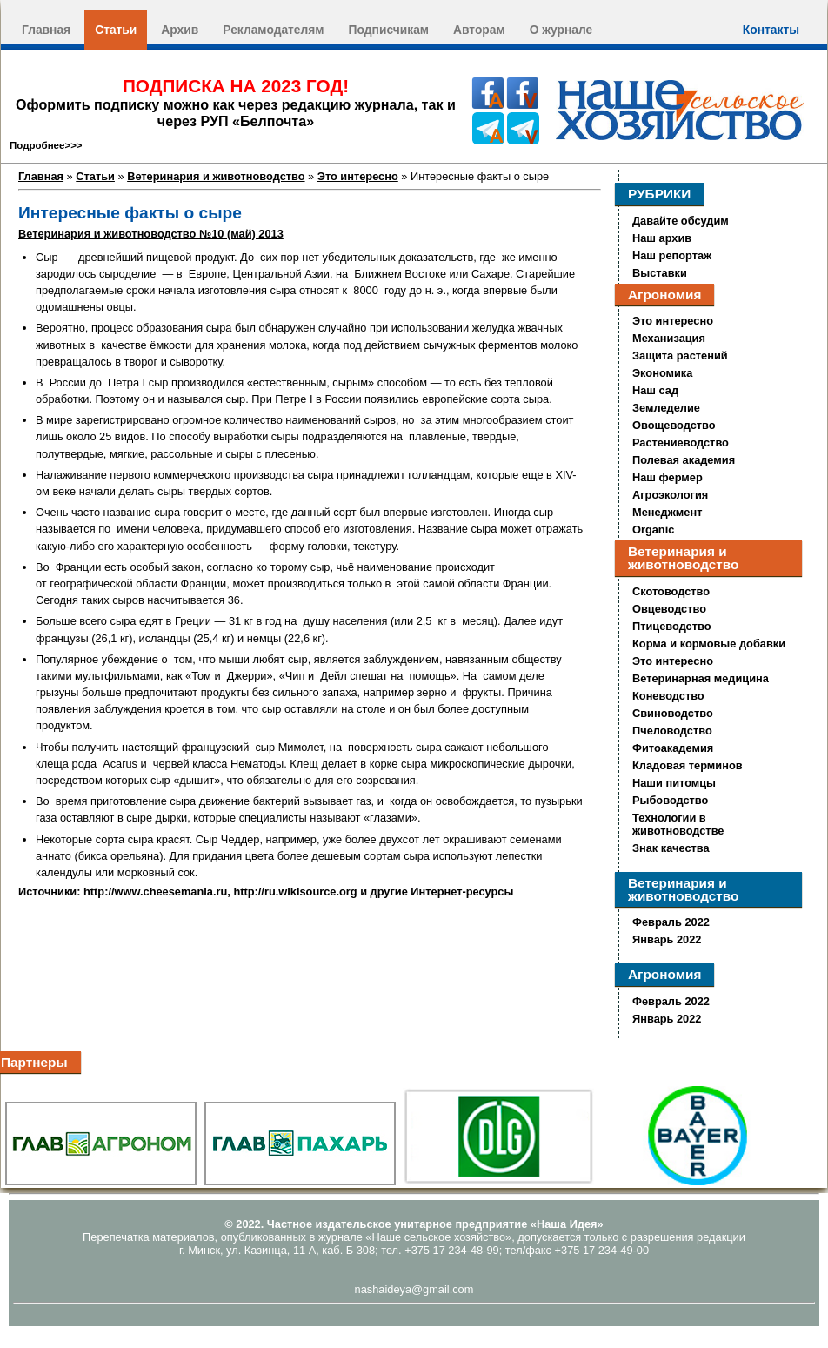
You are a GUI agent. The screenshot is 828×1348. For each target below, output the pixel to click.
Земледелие (666, 407)
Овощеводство (674, 425)
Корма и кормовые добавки (708, 643)
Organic (653, 529)
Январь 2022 (666, 939)
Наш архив (661, 238)
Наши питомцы (674, 782)
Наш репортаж (671, 255)
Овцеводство (669, 608)
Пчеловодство (672, 730)
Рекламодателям (273, 30)
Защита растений (680, 355)
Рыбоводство (670, 800)
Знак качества (671, 848)
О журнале (561, 30)
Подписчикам (389, 30)
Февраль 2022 (671, 922)
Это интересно (357, 176)
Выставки (659, 272)
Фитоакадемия (672, 747)
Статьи (116, 30)
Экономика (662, 372)
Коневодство (668, 695)
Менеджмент (667, 512)
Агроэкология (670, 494)
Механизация (668, 338)
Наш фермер (667, 477)
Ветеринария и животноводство (215, 176)
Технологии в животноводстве (678, 824)
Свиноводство (672, 713)
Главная (46, 30)
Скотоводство (671, 591)
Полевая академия (683, 459)
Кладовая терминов (687, 765)
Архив (179, 30)
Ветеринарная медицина (700, 678)
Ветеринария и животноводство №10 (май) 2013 (151, 233)
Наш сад (655, 390)
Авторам (479, 30)
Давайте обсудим (680, 220)
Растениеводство (680, 442)
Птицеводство (671, 626)
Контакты (771, 30)
